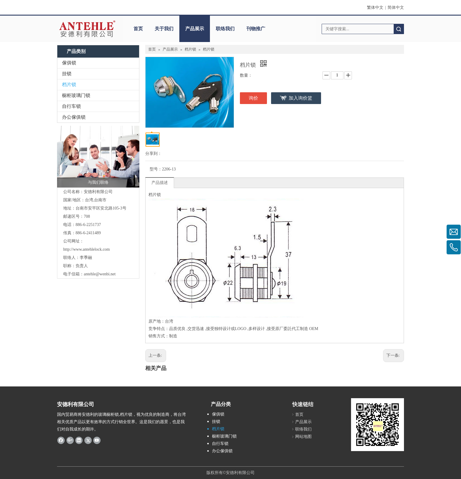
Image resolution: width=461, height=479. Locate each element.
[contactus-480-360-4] (98, 156)
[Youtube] (97, 440)
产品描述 (159, 182)
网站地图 (303, 436)
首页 (138, 28)
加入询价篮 (300, 98)
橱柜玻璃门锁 (76, 95)
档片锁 (69, 84)
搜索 (399, 29)
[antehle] (377, 424)
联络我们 (225, 28)
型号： (156, 169)
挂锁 (66, 73)
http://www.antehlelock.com (86, 249)
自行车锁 (71, 106)
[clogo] (87, 29)
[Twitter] (88, 440)
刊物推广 (255, 28)
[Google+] (70, 440)
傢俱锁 (69, 62)
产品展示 (194, 28)
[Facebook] (61, 440)
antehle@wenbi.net (100, 274)
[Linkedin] (79, 440)
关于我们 (164, 28)
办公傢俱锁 (74, 117)
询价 (253, 98)
